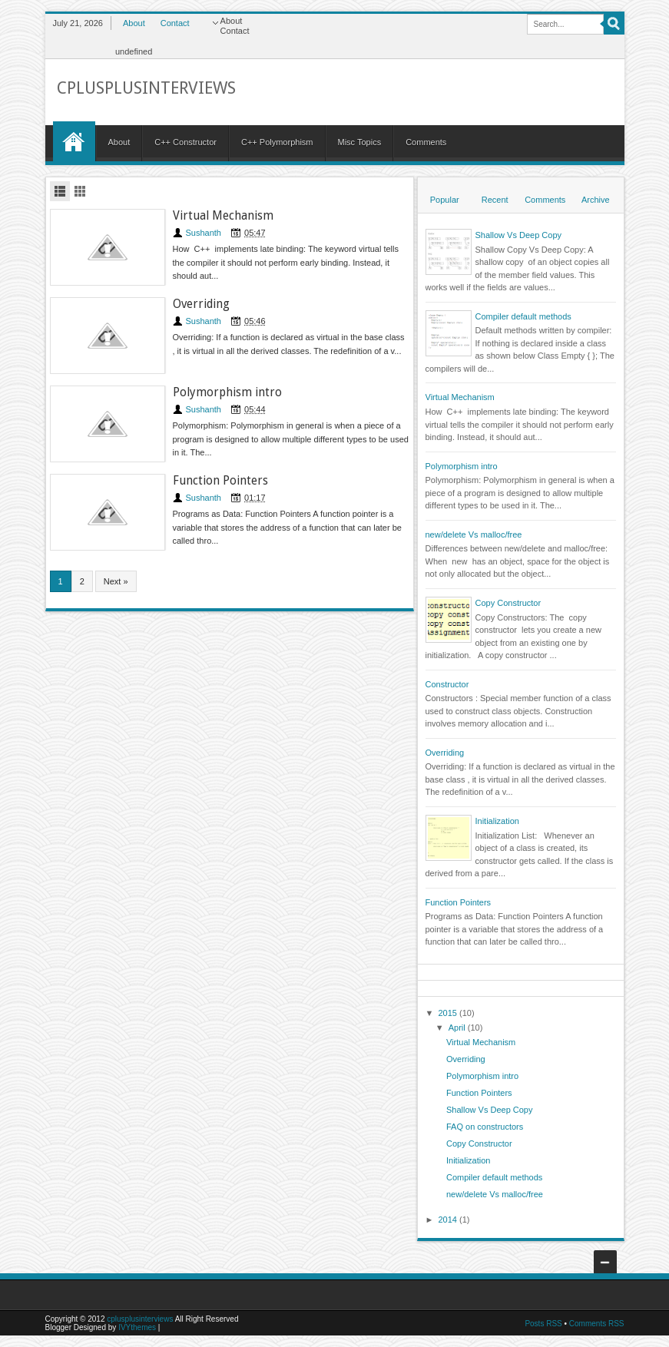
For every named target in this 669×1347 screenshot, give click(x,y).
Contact (175, 23)
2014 (449, 1219)
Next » (116, 581)
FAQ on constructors (484, 1126)
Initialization (497, 821)
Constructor (447, 684)
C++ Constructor (185, 142)
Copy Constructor (508, 602)
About (134, 23)
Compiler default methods (523, 316)
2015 (449, 1013)
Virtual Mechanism (223, 216)
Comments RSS (596, 1323)
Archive (595, 199)
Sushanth (203, 232)
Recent (495, 199)
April (458, 1027)
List (60, 191)
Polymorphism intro (227, 392)
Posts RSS (543, 1323)
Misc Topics (360, 142)
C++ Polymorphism (277, 142)
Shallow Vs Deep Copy (518, 235)
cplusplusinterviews (140, 1319)
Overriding (201, 304)
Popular (444, 199)
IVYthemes (137, 1327)
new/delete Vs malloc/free (474, 534)
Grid (80, 191)
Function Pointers (220, 481)
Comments (426, 142)
